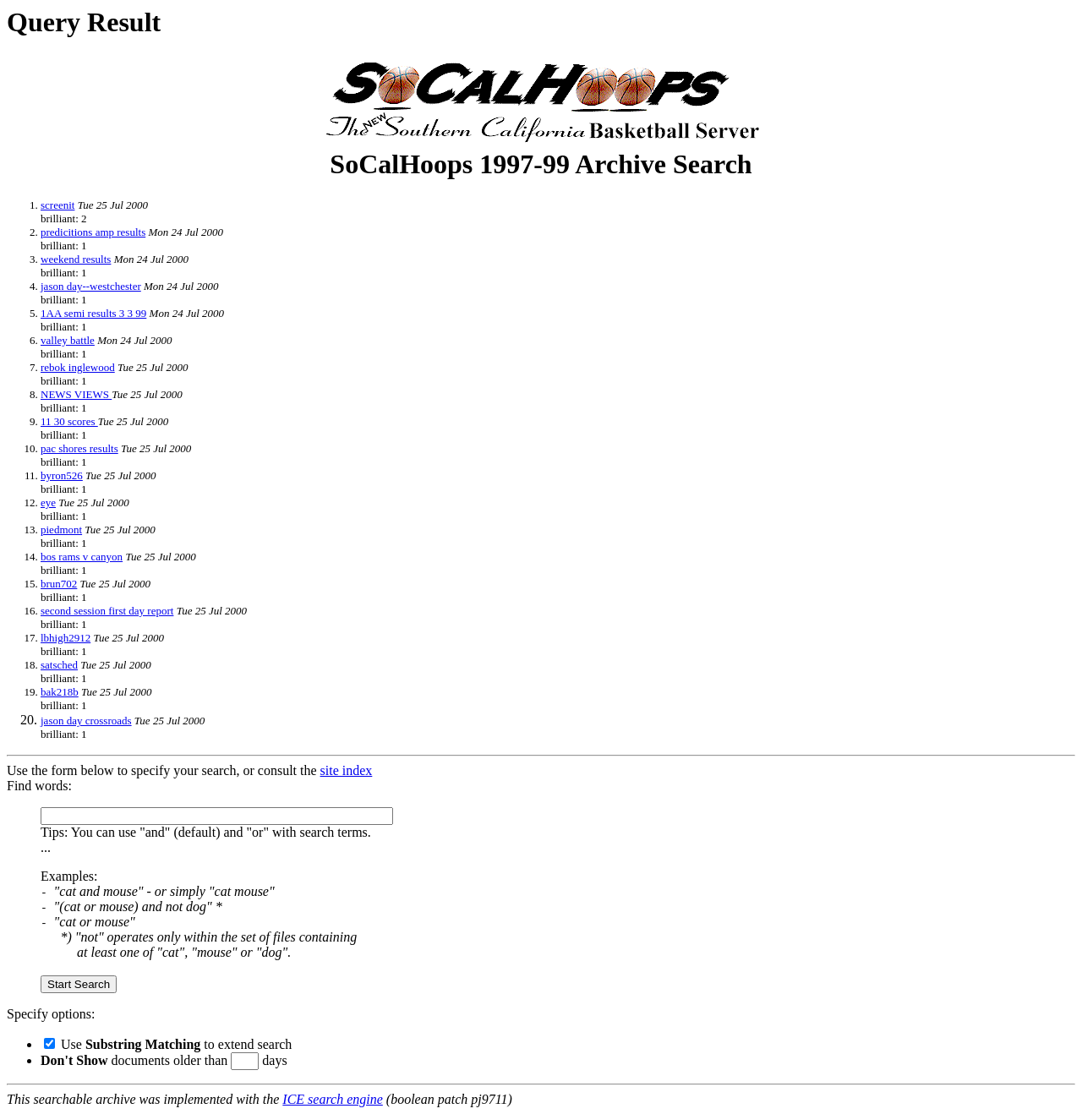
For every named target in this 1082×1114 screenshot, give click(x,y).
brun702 (59, 583)
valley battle (68, 340)
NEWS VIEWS (76, 394)
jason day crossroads (86, 720)
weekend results (76, 259)
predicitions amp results (93, 232)
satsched (59, 664)
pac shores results (79, 448)
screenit (57, 205)
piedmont (61, 529)
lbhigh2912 (65, 637)
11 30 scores (69, 421)
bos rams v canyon (82, 556)
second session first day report (107, 610)
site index (346, 770)
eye (48, 502)
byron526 (62, 475)
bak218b (60, 691)
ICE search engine (332, 1099)
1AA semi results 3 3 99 (93, 313)
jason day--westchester (91, 286)
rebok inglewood (78, 367)
